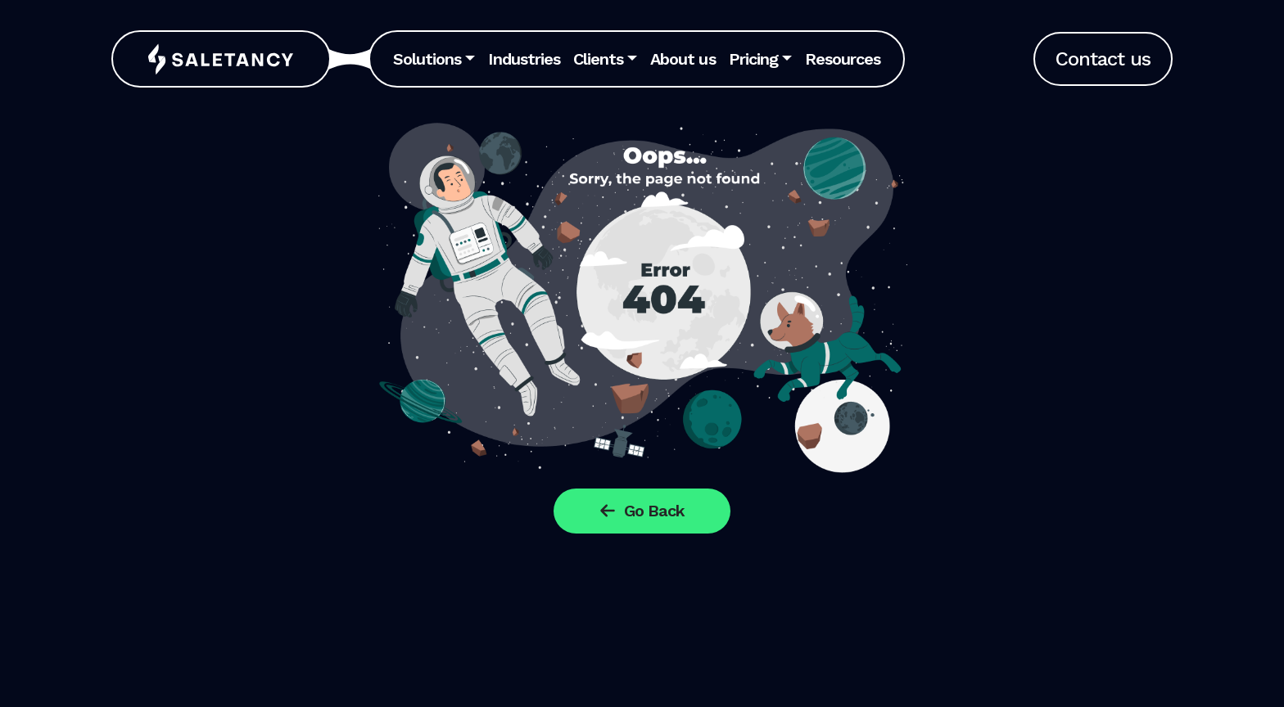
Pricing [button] (753, 59)
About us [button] (682, 59)
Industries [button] (523, 59)
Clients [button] (598, 59)
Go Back (642, 510)
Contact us (1103, 58)
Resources (842, 59)
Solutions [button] (427, 59)
